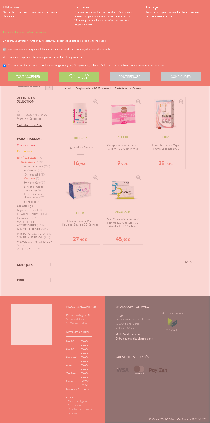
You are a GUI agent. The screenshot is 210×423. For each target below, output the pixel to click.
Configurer (181, 76)
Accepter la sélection (79, 76)
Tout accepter (28, 76)
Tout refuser (130, 76)
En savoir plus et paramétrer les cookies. (25, 33)
